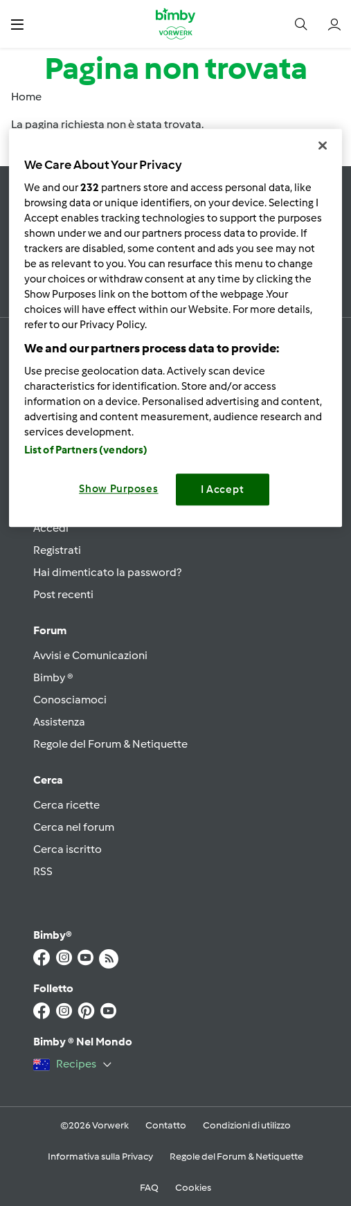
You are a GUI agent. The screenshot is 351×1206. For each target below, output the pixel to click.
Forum (49, 630)
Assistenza (59, 721)
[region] (176, 328)
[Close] (322, 146)
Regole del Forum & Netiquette (110, 743)
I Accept (222, 489)
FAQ (149, 1188)
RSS (43, 871)
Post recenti (63, 594)
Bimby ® (53, 677)
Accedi (51, 527)
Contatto (165, 1125)
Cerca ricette (66, 804)
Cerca (48, 779)
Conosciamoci (70, 699)
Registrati (57, 550)
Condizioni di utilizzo (247, 1125)
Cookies (193, 1188)
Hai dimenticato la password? (107, 572)
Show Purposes (119, 489)
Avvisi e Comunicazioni (90, 655)
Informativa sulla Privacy (100, 1156)
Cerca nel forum (73, 827)
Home (26, 96)
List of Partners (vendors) (86, 450)
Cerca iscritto (67, 849)
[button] (17, 24)
